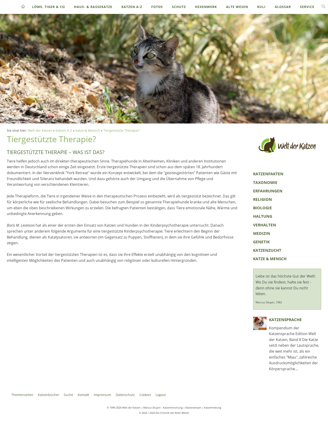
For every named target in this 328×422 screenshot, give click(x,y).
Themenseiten (22, 395)
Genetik (261, 241)
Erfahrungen (267, 191)
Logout (161, 395)
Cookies (145, 395)
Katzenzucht (267, 250)
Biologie (262, 207)
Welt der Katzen (40, 130)
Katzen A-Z (64, 130)
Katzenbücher (48, 395)
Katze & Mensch (87, 130)
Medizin (261, 233)
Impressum (102, 395)
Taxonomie (265, 182)
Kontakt (83, 395)
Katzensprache (285, 319)
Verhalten (264, 225)
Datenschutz (125, 395)
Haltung (262, 216)
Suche (68, 395)
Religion (262, 199)
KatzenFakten (268, 173)
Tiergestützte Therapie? (121, 130)
